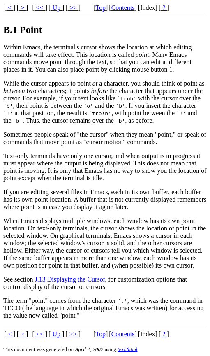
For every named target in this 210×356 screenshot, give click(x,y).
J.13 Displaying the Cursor (70, 279)
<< (40, 7)
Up (56, 7)
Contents (123, 7)
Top (100, 7)
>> (73, 7)
